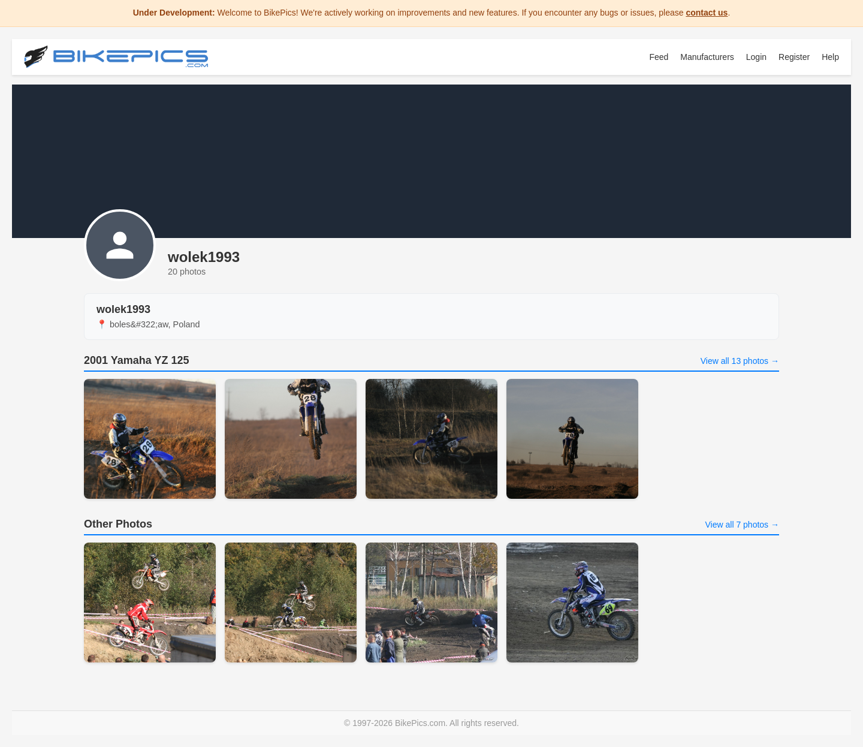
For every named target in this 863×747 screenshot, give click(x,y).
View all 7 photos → (742, 524)
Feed (658, 57)
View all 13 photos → (740, 361)
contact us (707, 12)
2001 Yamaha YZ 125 (136, 360)
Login (756, 57)
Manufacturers (707, 57)
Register (794, 57)
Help (830, 57)
